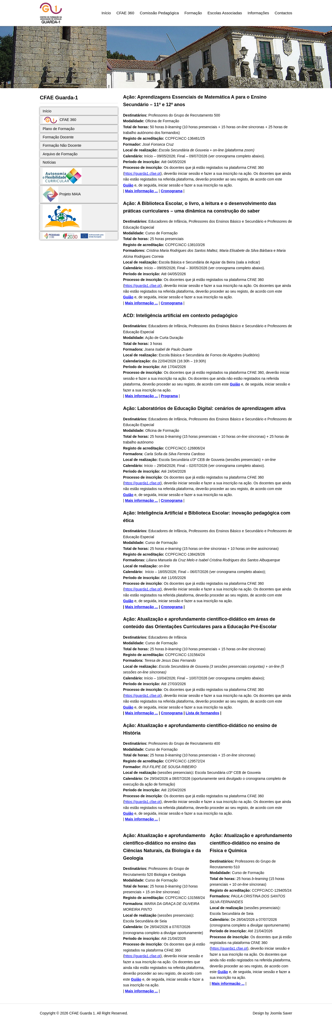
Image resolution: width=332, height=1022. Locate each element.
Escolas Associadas (225, 13)
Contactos (283, 13)
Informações (258, 13)
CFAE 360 (125, 13)
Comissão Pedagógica (159, 13)
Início (106, 13)
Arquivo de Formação (60, 154)
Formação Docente (58, 137)
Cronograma (171, 191)
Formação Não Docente (62, 145)
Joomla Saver (281, 1013)
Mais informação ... (141, 191)
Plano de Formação (58, 129)
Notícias (49, 162)
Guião (128, 185)
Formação (193, 13)
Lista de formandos (202, 713)
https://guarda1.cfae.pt (142, 173)
